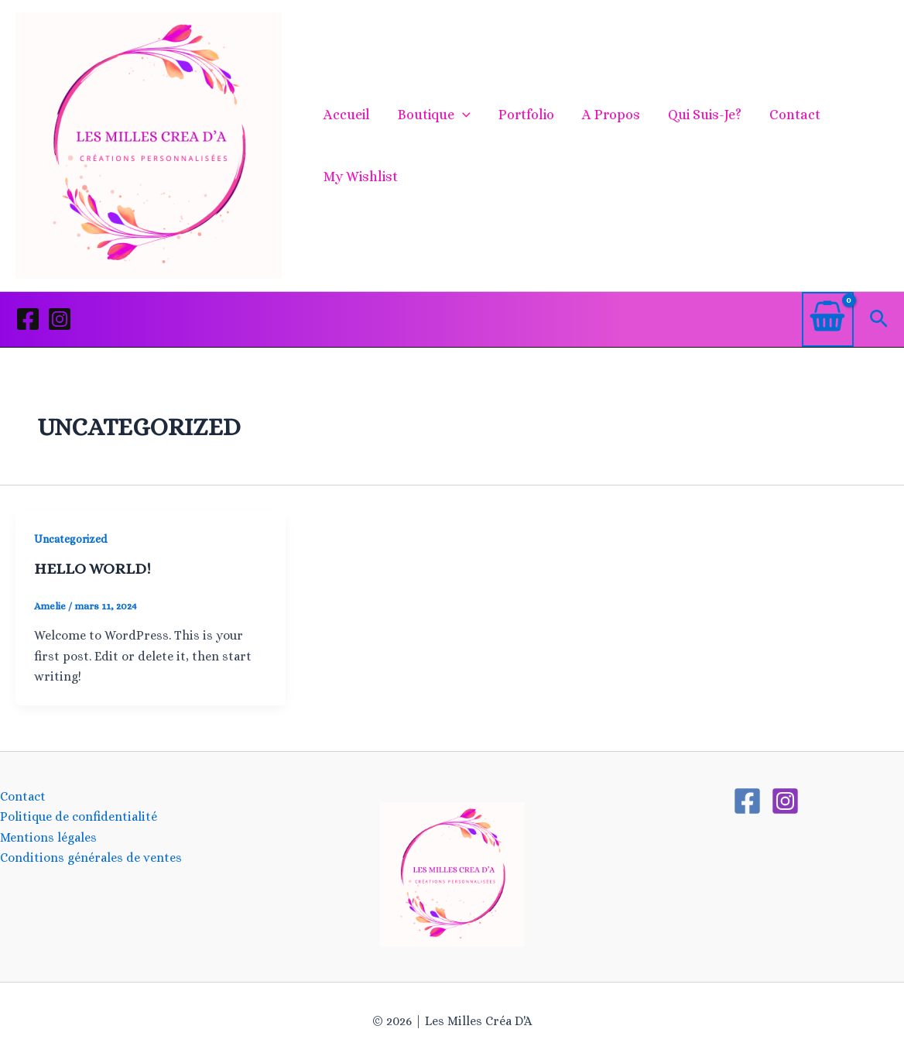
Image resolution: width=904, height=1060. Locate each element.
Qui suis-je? (704, 114)
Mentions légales (48, 837)
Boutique (434, 115)
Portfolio (526, 114)
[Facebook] (27, 319)
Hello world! (92, 569)
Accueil (347, 114)
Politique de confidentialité (78, 816)
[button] (879, 319)
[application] (462, 115)
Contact (794, 114)
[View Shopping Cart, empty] (828, 319)
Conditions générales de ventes (91, 857)
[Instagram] (59, 319)
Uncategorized (70, 539)
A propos (611, 114)
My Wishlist (361, 176)
